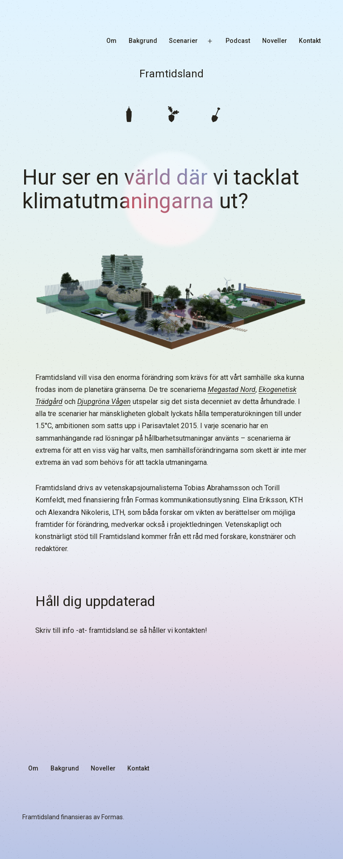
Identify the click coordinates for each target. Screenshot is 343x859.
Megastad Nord (231, 389)
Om (111, 40)
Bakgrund (143, 40)
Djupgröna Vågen (104, 401)
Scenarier (183, 40)
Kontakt (310, 40)
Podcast (238, 40)
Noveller (274, 40)
